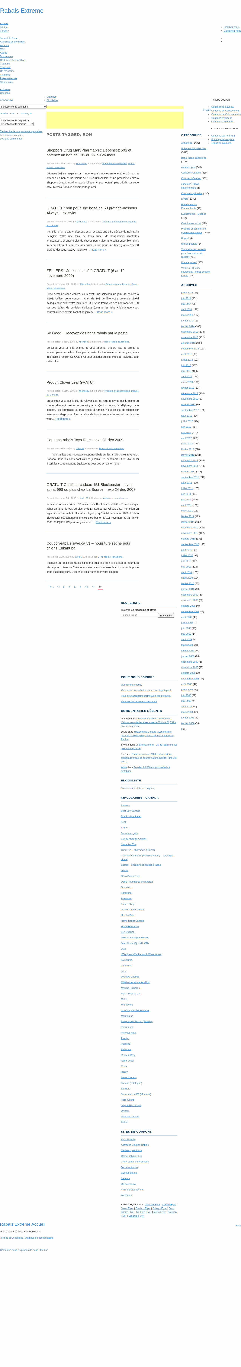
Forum (4, 30)
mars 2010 (187, 577)
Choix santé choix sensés (135, 1161)
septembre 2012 (190, 410)
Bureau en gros (129, 833)
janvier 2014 (187, 326)
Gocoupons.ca (129, 1172)
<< (58, 586)
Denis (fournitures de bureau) (137, 881)
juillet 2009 (187, 622)
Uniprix (124, 1110)
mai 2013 (186, 371)
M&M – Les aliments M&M (135, 982)
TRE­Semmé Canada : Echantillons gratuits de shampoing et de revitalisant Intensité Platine (147, 735)
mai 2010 (186, 566)
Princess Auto (128, 1032)
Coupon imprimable (191, 193)
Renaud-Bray (128, 1055)
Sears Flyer (127, 1208)
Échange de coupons (222, 139)
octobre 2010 (188, 538)
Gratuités (51, 96)
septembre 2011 (190, 477)
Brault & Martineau (131, 816)
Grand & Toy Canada (132, 909)
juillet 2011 (187, 488)
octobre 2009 (188, 605)
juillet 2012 (187, 421)
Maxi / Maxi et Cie (130, 993)
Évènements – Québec (193, 213)
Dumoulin (126, 887)
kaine (124, 767)
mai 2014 (186, 303)
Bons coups (6, 56)
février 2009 (187, 650)
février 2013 (187, 387)
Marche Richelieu (130, 988)
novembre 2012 (189, 398)
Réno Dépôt (127, 1060)
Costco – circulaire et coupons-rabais (141, 864)
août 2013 (186, 354)
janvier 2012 (187, 454)
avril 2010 (186, 572)
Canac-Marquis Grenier (133, 838)
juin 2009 (186, 628)
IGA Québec (127, 932)
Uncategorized (189, 262)
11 (93, 587)
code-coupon (188, 167)
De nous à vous (129, 1167)
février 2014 (187, 320)
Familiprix (126, 892)
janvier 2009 (187, 656)
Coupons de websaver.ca (225, 110)
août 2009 (186, 617)
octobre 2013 (188, 343)
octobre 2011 (188, 471)
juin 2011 (186, 494)
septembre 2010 (190, 544)
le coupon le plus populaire (21, 131)
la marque (26, 113)
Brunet (124, 827)
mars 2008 (187, 712)
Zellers (124, 1122)
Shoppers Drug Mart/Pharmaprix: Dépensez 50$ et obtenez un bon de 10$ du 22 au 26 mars (89, 152)
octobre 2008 (188, 672)
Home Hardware (130, 926)
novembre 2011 (189, 466)
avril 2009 (186, 639)
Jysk (123, 948)
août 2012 (186, 415)
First (52, 587)
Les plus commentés (11, 138)
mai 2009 (186, 633)
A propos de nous (28, 1250)
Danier (124, 870)
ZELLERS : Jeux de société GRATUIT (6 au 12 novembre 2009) (86, 273)
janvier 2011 (187, 522)
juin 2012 (186, 426)
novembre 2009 (189, 600)
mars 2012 (187, 443)
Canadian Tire (128, 844)
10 (86, 587)
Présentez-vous (8, 78)
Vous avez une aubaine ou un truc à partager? (146, 690)
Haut (238, 1225)
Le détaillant (7, 113)
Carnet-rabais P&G (131, 1156)
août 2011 (186, 482)
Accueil (4, 23)
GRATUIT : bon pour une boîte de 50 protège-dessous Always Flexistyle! (92, 210)
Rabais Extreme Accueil (22, 1224)
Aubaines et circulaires (12, 41)
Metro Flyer (159, 1212)
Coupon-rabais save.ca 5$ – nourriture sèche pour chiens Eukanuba (88, 545)
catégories (6, 100)
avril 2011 (186, 505)
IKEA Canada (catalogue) (135, 937)
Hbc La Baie (127, 915)
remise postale (189, 243)
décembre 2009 (189, 594)
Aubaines (5, 89)
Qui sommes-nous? (131, 684)
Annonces (186, 142)
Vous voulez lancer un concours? (139, 701)
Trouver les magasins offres (138, 609)
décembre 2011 (189, 460)
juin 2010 (186, 561)
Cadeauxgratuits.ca (131, 1150)
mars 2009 (187, 644)
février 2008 (187, 717)
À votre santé (128, 1139)
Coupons (5, 63)
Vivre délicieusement (132, 1189)
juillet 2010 (187, 555)
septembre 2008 (190, 678)
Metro (124, 999)
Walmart (4, 45)
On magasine (7, 71)
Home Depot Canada (132, 920)
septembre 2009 (190, 611)
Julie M (80, 448)
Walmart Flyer (152, 1204)
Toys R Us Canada (131, 1105)
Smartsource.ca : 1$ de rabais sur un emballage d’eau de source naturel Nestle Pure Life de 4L (149, 758)
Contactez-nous (232, 30)
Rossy (124, 1071)
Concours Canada (191, 172)
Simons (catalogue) (131, 1083)
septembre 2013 (190, 348)
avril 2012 (186, 438)
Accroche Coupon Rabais (135, 1144)
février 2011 (187, 516)
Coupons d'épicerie (221, 118)
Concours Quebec (191, 178)
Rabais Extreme (21, 10)
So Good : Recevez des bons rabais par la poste (87, 333)
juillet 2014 (187, 292)
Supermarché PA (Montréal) (136, 1094)
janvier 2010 (187, 589)
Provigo (125, 1038)
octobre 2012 (188, 404)
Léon (123, 971)
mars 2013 (187, 382)
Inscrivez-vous (231, 27)
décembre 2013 (189, 331)
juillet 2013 (187, 359)
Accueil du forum (9, 38)
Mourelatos (127, 1016)
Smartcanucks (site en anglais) (137, 788)
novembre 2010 (189, 533)
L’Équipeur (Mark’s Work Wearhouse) (141, 954)
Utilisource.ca (128, 1184)
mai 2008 (186, 700)
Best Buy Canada (130, 810)
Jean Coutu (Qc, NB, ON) (135, 943)
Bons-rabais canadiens (116, 341)
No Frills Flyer (143, 1212)
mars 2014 (187, 315)
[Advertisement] (115, 107)
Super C (125, 1088)
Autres (3, 52)
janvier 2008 (187, 723)
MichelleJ (81, 221)
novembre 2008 (189, 667)
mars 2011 (187, 510)
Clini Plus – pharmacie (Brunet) (138, 850)
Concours (5, 67)
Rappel (185, 238)
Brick (123, 822)
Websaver (126, 1195)
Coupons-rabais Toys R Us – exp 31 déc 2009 (85, 440)
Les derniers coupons (11, 135)
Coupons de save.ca (222, 106)
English (207, 110)
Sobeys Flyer (160, 1208)
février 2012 (187, 449)
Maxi (2, 49)
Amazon (125, 805)
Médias (44, 1250)
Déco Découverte (130, 876)
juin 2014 (186, 298)
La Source (126, 960)
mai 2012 (186, 432)
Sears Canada (129, 1077)
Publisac (125, 1043)
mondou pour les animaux (135, 1010)
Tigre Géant (127, 1099)
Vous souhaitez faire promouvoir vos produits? (146, 695)
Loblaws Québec (130, 976)
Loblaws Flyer (135, 1215)
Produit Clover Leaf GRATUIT (71, 382)
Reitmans (126, 1049)
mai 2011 (186, 499)
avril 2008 (186, 706)
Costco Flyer (169, 1204)
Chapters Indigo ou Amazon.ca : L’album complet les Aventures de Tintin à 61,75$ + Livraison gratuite (148, 722)
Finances (5, 74)
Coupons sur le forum (223, 135)
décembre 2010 (189, 527)
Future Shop (127, 904)
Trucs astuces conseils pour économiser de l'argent (193, 253)
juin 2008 (186, 695)
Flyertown (126, 898)
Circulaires (52, 100)
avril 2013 (186, 376)
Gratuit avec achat (191, 223)
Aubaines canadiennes (114, 163)
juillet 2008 (187, 689)
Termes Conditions (11, 1237)
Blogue (4, 27)
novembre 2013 (189, 337)
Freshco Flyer (143, 1208)
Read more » (98, 249)
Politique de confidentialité (39, 1237)
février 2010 (187, 583)
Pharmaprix (127, 1027)
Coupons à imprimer (222, 121)
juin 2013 (186, 365)
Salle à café (6, 82)
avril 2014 (186, 309)
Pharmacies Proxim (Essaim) (137, 1021)
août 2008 (186, 684)
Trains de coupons (221, 143)
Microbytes (127, 1004)
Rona (124, 1066)
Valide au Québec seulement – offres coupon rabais (195, 272)
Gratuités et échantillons (13, 60)
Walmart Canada (130, 1116)
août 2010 (186, 550)
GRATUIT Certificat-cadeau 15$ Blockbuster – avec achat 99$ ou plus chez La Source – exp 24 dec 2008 (91, 487)
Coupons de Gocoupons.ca (226, 114)
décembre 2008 (189, 661)
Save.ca (125, 1178)
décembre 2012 (189, 393)
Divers (184, 198)
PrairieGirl (81, 163)
